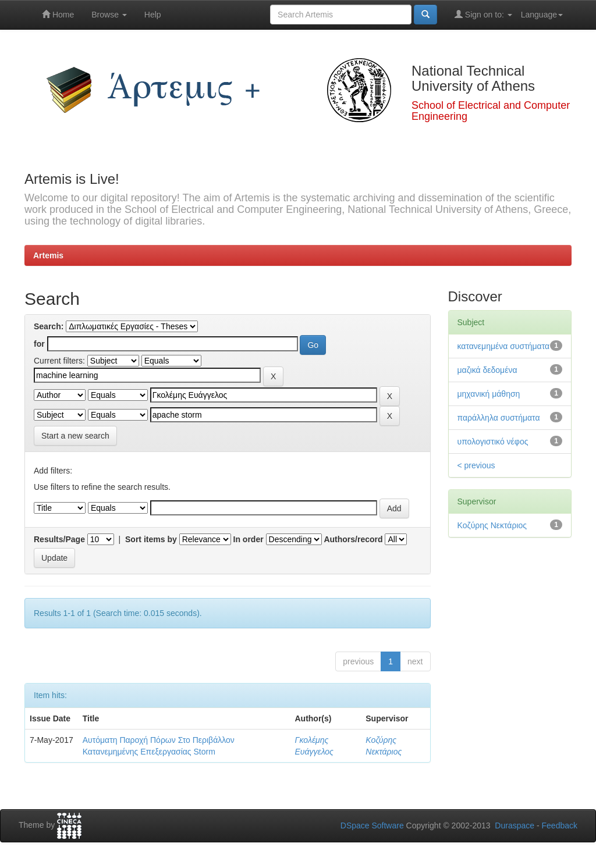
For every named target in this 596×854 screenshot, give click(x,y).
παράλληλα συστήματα (498, 417)
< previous (476, 465)
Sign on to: (483, 14)
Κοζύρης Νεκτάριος (492, 525)
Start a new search (75, 435)
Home (58, 14)
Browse (109, 14)
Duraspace (514, 825)
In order (248, 539)
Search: (48, 326)
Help (152, 14)
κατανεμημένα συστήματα (503, 346)
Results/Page (59, 539)
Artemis (48, 255)
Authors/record (353, 539)
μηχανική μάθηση (488, 393)
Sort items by (151, 539)
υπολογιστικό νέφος (492, 441)
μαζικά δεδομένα (487, 370)
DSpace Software (372, 825)
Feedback (559, 825)
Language (542, 14)
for (39, 343)
